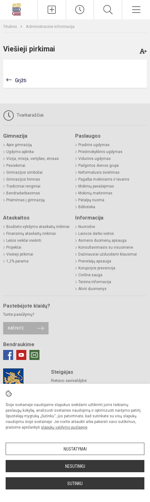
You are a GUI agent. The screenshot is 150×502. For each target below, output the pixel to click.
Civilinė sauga (90, 275)
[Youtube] (21, 355)
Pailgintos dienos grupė (98, 165)
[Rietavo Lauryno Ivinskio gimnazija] (18, 9)
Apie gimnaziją (19, 145)
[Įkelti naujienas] (52, 9)
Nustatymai (75, 449)
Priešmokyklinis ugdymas (100, 152)
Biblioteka (86, 207)
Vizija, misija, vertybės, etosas (32, 158)
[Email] (34, 355)
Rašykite (16, 328)
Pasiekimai (15, 165)
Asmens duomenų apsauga (102, 240)
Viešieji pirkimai (19, 254)
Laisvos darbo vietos (96, 233)
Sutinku (75, 483)
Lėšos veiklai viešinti (23, 240)
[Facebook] (8, 355)
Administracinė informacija (50, 26)
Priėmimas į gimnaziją (25, 200)
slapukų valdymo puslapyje (64, 427)
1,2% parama (17, 261)
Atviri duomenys (92, 289)
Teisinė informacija (94, 282)
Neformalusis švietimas (99, 172)
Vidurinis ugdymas (94, 158)
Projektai (13, 247)
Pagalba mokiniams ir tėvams (103, 179)
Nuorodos (86, 227)
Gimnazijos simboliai (24, 172)
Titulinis (10, 26)
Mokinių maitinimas (95, 193)
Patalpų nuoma (91, 200)
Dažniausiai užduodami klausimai (107, 254)
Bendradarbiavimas (23, 193)
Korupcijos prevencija (96, 268)
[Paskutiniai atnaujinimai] (80, 9)
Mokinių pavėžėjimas (96, 186)
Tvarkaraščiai (23, 115)
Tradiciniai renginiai (23, 186)
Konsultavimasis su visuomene (105, 247)
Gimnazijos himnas (23, 179)
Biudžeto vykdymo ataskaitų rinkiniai (38, 227)
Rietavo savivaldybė (69, 380)
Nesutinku (75, 466)
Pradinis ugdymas (94, 145)
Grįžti (20, 80)
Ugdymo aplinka (20, 152)
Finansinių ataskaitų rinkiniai (31, 233)
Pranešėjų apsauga (94, 261)
